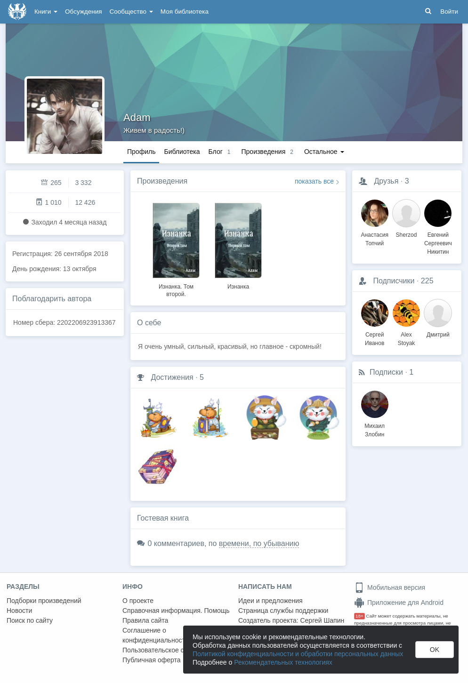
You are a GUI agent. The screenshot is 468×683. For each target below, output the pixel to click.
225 (427, 281)
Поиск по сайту (30, 620)
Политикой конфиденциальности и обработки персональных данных (298, 654)
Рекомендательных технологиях (283, 662)
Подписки (386, 372)
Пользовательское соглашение (170, 650)
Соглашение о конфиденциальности (155, 635)
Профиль (141, 151)
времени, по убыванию (259, 543)
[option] (176, 248)
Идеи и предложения (270, 600)
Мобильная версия (389, 587)
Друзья (386, 181)
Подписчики (393, 281)
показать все (314, 181)
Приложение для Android (399, 602)
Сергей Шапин (322, 620)
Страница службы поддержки (283, 610)
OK (434, 649)
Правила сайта (145, 620)
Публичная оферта (151, 660)
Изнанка (238, 286)
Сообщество (131, 11)
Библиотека (182, 151)
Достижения (172, 377)
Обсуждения (83, 11)
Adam (136, 117)
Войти (449, 11)
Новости (19, 610)
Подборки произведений (44, 600)
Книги (45, 11)
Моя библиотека (185, 11)
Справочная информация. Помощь (176, 610)
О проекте (137, 600)
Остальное (324, 151)
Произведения (162, 181)
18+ (359, 616)
